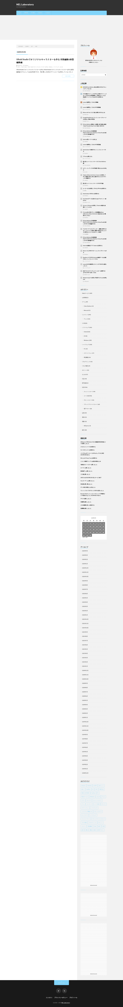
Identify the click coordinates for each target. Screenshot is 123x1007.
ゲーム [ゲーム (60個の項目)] (83, 804)
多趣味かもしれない (93, 62)
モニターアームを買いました (87, 480)
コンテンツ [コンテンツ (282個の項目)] (89, 804)
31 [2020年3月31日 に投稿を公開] (90, 535)
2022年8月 (85, 585)
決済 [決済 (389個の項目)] (103, 826)
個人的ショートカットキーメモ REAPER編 (93, 183)
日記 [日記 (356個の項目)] (95, 826)
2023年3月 (85, 555)
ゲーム (84, 302)
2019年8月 (85, 738)
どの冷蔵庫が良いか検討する (87, 505)
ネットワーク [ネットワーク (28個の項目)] (84, 815)
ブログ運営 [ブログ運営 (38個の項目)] (84, 822)
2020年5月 (85, 700)
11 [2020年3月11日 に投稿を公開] (93, 526)
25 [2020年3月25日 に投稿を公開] (93, 532)
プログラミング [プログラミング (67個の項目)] (92, 822)
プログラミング (86, 361)
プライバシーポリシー (60, 997)
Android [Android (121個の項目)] (89, 785)
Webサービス (87, 202)
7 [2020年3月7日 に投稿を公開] (103, 523)
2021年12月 (85, 619)
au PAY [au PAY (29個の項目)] (95, 785)
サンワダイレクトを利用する (87, 450)
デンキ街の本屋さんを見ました (88, 487)
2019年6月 (85, 747)
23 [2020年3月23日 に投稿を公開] (87, 532)
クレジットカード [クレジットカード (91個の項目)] (97, 800)
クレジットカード (88, 391)
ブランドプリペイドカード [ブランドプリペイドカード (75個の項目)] (98, 819)
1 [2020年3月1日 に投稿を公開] (83, 523)
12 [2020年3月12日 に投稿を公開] (97, 526)
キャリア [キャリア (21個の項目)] (89, 800)
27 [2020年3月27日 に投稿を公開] (100, 532)
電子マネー (86, 121)
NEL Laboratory (25, 4)
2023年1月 (85, 563)
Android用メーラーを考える (90, 139)
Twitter (40, 13)
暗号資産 (84, 383)
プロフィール (73, 997)
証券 (83, 413)
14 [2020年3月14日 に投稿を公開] (103, 526)
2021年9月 (85, 632)
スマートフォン (88, 353)
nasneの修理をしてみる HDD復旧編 (92, 144)
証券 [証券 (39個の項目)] (82, 830)
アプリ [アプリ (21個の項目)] (83, 800)
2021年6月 (85, 645)
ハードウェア (87, 104)
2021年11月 (85, 623)
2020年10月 (85, 679)
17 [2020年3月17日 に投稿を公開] (90, 529)
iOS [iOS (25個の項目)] (96, 789)
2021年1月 (85, 666)
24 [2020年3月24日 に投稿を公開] (90, 532)
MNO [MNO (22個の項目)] (82, 793)
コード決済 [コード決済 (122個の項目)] (96, 804)
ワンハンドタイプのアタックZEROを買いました (92, 490)
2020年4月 (85, 704)
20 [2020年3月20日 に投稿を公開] (100, 529)
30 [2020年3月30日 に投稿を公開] (87, 535)
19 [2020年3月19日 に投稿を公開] (97, 529)
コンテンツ (85, 314)
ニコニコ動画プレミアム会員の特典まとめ (91, 461)
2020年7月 (85, 692)
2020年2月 (85, 713)
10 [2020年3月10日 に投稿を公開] (90, 526)
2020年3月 (85, 709)
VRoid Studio (24, 66)
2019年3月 (85, 760)
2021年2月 (85, 662)
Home (19, 13)
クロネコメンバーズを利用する (88, 446)
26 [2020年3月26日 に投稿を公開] (97, 532)
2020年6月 (85, 696)
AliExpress (86, 281)
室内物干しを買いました (86, 471)
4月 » (86, 537)
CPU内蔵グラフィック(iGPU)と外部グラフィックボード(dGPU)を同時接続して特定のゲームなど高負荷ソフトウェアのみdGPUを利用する (95, 95)
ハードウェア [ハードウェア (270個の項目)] (93, 815)
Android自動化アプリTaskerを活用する (92, 245)
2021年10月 (85, 627)
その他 (84, 323)
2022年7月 (85, 589)
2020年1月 (85, 717)
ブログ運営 (85, 366)
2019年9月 (85, 734)
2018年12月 (85, 773)
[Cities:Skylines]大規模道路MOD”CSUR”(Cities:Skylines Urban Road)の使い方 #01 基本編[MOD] (94, 132)
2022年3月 (85, 606)
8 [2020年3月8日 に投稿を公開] (83, 526)
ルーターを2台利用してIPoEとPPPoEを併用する (94, 188)
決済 (83, 387)
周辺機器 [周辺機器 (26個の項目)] (90, 826)
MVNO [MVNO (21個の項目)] (87, 793)
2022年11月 (85, 572)
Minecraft (86, 114)
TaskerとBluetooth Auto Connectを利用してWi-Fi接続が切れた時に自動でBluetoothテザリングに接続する (94, 176)
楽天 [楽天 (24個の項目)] (99, 826)
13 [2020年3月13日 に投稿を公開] (100, 526)
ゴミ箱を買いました (85, 474)
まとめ (61, 66)
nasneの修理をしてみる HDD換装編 (92, 107)
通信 (85, 190)
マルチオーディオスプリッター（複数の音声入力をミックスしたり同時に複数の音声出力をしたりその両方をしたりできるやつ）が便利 (94, 230)
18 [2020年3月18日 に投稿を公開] (93, 529)
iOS (85, 336)
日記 (83, 378)
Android (86, 141)
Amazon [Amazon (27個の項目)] (83, 785)
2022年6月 (85, 593)
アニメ (85, 319)
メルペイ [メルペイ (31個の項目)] (83, 826)
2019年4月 (85, 756)
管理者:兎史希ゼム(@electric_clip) (93, 60)
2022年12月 (85, 568)
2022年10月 (85, 576)
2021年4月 (85, 653)
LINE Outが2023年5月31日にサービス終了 (91, 477)
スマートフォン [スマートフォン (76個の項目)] (85, 807)
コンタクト (49, 997)
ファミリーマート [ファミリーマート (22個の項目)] (85, 819)
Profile (33, 13)
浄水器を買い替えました (86, 484)
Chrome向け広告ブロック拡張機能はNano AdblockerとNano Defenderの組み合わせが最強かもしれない (94, 214)
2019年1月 (85, 768)
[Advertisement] (61, 27)
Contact (48, 13)
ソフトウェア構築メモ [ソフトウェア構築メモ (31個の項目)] (86, 811)
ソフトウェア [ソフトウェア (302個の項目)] (94, 807)
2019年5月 (85, 751)
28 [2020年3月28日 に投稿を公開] (103, 532)
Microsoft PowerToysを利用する (89, 458)
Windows (26, 65)
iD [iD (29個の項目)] (93, 789)
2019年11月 (85, 726)
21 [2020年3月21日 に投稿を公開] (103, 529)
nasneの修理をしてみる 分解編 (90, 102)
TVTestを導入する (87, 156)
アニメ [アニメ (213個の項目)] (103, 796)
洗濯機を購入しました (86, 508)
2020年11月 (85, 674)
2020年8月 (85, 687)
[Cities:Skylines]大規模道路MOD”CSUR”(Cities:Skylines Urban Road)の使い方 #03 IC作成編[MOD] (94, 222)
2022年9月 (85, 580)
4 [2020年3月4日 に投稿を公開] (93, 523)
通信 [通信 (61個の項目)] (87, 830)
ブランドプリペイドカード (91, 404)
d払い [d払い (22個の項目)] (82, 789)
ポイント (84, 370)
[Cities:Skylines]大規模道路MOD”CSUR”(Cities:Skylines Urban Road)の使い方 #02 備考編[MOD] (94, 239)
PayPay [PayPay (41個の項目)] (93, 793)
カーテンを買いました (86, 467)
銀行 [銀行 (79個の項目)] (95, 830)
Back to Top (61, 983)
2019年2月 (85, 764)
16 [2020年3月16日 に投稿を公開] (87, 529)
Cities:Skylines (87, 90)
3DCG (19, 66)
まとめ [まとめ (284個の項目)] (98, 796)
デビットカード (88, 400)
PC (85, 99)
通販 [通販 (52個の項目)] (91, 830)
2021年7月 (85, 640)
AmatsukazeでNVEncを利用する (91, 193)
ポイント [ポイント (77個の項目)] (100, 822)
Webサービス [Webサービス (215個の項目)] (84, 796)
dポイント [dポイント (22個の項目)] (101, 785)
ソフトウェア (56, 66)
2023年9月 (85, 551)
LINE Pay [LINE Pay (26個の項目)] (101, 789)
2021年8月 (85, 636)
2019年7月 (85, 743)
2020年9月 (85, 683)
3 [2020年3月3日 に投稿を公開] (90, 523)
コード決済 (87, 395)
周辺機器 (86, 234)
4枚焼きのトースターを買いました (89, 464)
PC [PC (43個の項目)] (98, 793)
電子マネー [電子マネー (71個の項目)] (101, 830)
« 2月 (83, 537)
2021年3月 (85, 657)
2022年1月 (85, 615)
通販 (83, 421)
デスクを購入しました (86, 498)
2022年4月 (85, 602)
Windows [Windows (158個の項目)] (92, 796)
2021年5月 (85, 649)
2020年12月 (85, 670)
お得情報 (84, 297)
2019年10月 (85, 730)
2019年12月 (85, 721)
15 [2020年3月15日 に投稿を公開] (83, 529)
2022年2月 (85, 610)
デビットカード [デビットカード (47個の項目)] (98, 811)
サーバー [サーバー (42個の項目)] (103, 804)
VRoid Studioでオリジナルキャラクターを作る (37, 66)
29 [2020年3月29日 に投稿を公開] (83, 535)
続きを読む (68, 76)
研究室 (26, 13)
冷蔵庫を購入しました (86, 502)
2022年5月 (85, 598)
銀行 (83, 430)
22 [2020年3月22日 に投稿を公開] (83, 532)
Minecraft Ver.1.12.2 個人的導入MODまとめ (94, 112)
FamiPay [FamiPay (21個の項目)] (88, 789)
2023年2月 (85, 559)
